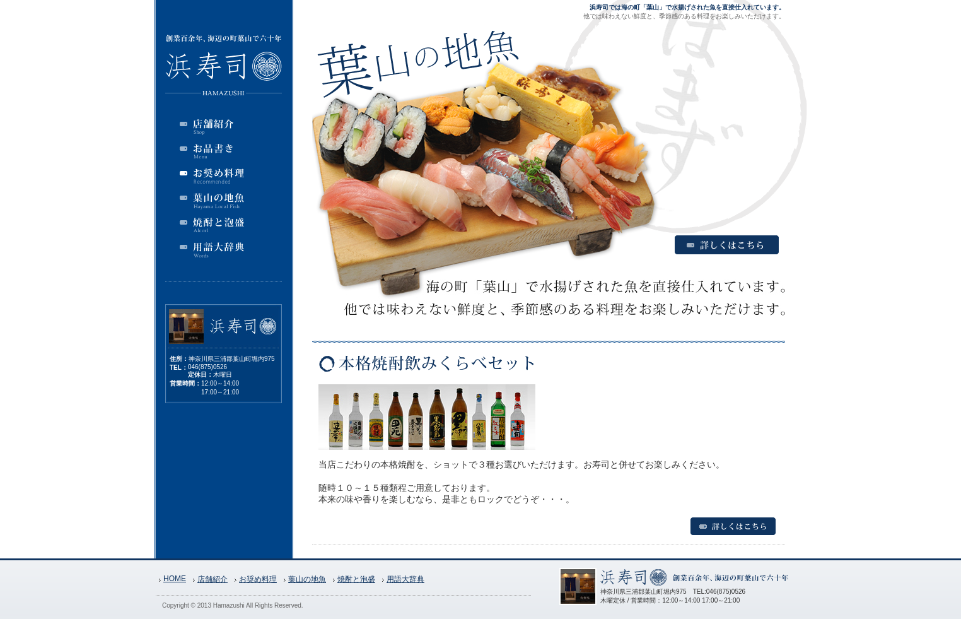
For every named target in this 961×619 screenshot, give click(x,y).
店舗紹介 (212, 579)
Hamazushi (229, 605)
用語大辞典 (405, 579)
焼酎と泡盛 (356, 579)
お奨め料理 (258, 579)
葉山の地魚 (307, 579)
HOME (174, 578)
